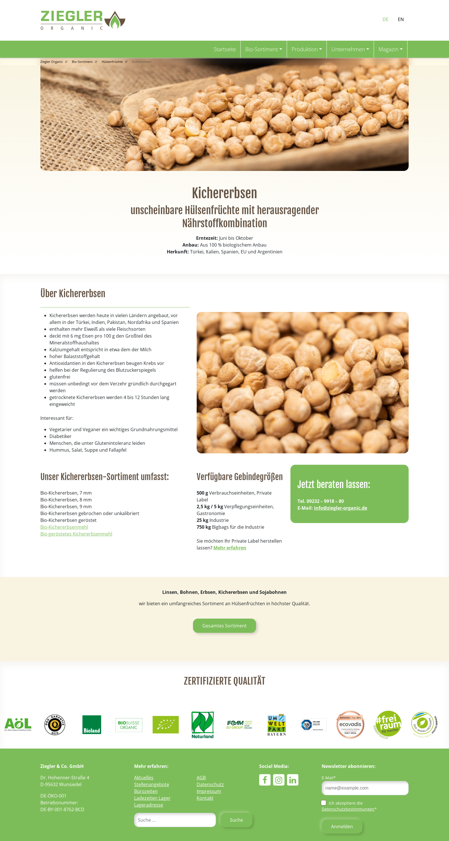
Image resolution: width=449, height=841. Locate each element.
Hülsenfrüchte (112, 61)
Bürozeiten (146, 791)
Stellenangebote (151, 784)
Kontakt (205, 798)
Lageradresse (148, 805)
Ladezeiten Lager (152, 798)
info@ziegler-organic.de (340, 508)
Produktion (305, 49)
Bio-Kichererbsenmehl (64, 527)
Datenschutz (210, 784)
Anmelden (342, 826)
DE (385, 19)
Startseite (225, 49)
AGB (201, 777)
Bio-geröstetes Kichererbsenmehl (76, 534)
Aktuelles (143, 777)
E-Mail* (329, 777)
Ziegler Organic (51, 61)
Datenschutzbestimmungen (348, 809)
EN (401, 19)
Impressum (209, 791)
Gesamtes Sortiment (224, 626)
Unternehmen (348, 49)
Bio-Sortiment (261, 49)
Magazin (388, 49)
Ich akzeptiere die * (349, 806)
